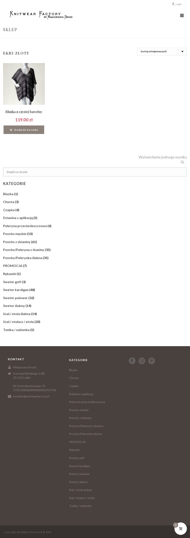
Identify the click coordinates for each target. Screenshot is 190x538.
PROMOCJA (12, 266)
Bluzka (8, 194)
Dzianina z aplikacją (18, 218)
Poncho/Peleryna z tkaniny (23, 250)
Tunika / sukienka (16, 330)
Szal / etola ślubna (16, 314)
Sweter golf (12, 282)
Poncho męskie (14, 234)
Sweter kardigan (16, 290)
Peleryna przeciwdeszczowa (25, 226)
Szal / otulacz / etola (18, 322)
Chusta (8, 202)
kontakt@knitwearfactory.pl (31, 396)
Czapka (9, 210)
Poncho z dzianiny (16, 242)
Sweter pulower (15, 298)
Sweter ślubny (14, 306)
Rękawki (9, 274)
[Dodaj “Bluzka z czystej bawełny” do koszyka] (24, 129)
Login (177, 4)
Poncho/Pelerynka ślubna (22, 258)
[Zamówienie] (162, 52)
